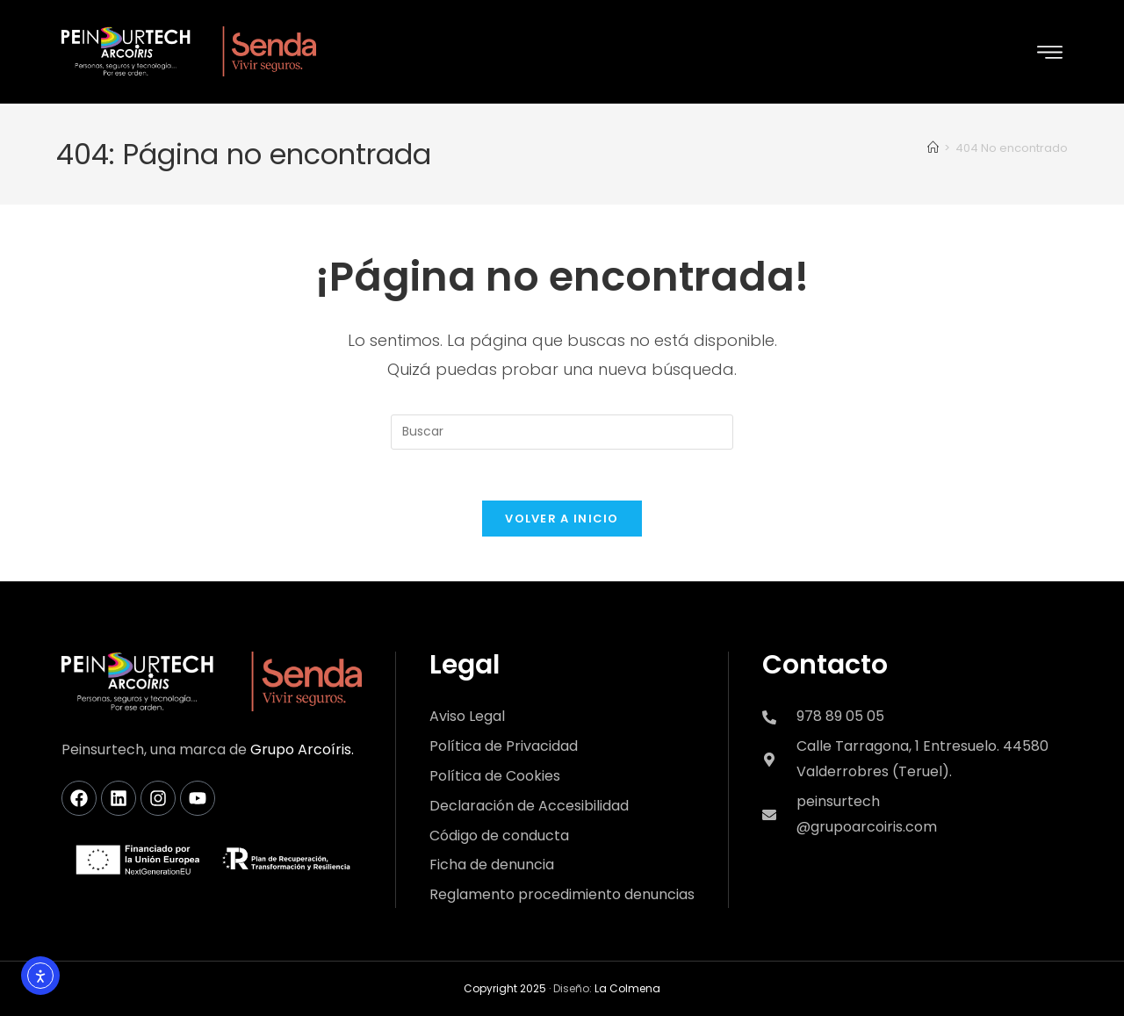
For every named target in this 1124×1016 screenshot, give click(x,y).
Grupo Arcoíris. (302, 750)
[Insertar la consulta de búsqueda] (562, 430)
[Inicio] (933, 146)
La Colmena (627, 989)
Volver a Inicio (562, 519)
